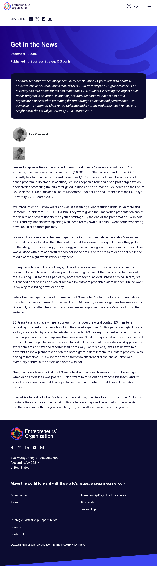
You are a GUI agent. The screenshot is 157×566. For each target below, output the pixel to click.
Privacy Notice (77, 544)
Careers (16, 527)
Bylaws (15, 502)
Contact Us (18, 534)
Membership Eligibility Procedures (103, 495)
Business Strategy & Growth (50, 64)
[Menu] (150, 6)
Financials (87, 502)
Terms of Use (60, 544)
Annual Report (90, 509)
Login (132, 6)
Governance (19, 495)
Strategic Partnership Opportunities (34, 520)
